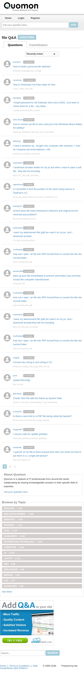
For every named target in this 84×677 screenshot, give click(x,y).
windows (17, 132)
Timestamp (52, 402)
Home (8, 18)
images (25, 366)
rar (29, 460)
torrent (32, 219)
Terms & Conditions (19, 665)
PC (20, 175)
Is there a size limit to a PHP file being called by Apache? (42, 416)
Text (23, 402)
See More (7, 591)
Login (21, 18)
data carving (43, 366)
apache (46, 420)
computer (26, 154)
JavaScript (14, 536)
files (33, 132)
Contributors (38, 45)
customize (49, 132)
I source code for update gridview (30, 434)
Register (35, 18)
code (15, 438)
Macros (32, 197)
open (15, 175)
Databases (13, 586)
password (24, 110)
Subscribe (27, 37)
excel (15, 197)
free (27, 89)
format (21, 262)
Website (16, 71)
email (34, 154)
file (32, 71)
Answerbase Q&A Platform (14, 668)
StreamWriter (36, 402)
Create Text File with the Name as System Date (37, 398)
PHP (29, 420)
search (37, 110)
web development (18, 514)
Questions (15, 45)
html (10, 530)
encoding (34, 175)
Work (32, 240)
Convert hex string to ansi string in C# (32, 362)
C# (9, 553)
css (9, 580)
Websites (26, 132)
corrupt (20, 384)
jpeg (35, 366)
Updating (42, 438)
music (15, 89)
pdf (27, 175)
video (21, 89)
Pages (23, 460)
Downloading (22, 219)
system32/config (21, 380)
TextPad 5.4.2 (51, 197)
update (34, 438)
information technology (23, 542)
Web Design (14, 569)
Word (25, 197)
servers (23, 420)
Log (44, 402)
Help (35, 665)
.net (9, 564)
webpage (25, 71)
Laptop (16, 110)
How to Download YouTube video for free (34, 84)
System (16, 402)
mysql (39, 420)
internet (13, 525)
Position (40, 197)
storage (38, 71)
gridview (26, 438)
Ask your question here (16, 492)
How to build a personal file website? (32, 66)
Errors (15, 420)
